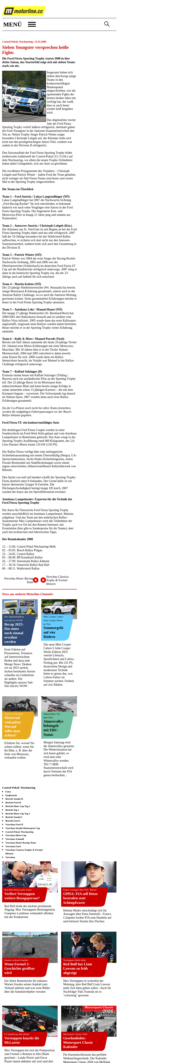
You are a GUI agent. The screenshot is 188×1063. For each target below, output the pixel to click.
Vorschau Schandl (14, 839)
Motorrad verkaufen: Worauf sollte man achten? (12, 726)
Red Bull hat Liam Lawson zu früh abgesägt (77, 968)
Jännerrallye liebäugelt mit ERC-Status (53, 727)
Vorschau (10, 857)
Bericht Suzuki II (14, 798)
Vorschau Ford (13, 846)
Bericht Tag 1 (12, 810)
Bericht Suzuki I (13, 817)
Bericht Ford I (12, 820)
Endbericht (11, 795)
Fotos (8, 791)
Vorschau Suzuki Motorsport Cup (22, 828)
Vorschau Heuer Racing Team (20, 842)
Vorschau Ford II (14, 824)
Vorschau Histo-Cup (15, 835)
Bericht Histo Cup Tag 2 (17, 806)
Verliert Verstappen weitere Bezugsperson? (22, 896)
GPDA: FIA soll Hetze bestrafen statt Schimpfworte (80, 898)
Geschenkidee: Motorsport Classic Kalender (78, 1042)
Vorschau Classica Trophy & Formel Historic (57, 580)
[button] (19, 24)
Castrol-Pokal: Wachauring (19, 831)
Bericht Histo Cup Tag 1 (17, 813)
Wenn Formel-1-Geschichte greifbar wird (19, 968)
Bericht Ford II (13, 802)
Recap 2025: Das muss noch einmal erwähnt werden (13, 633)
